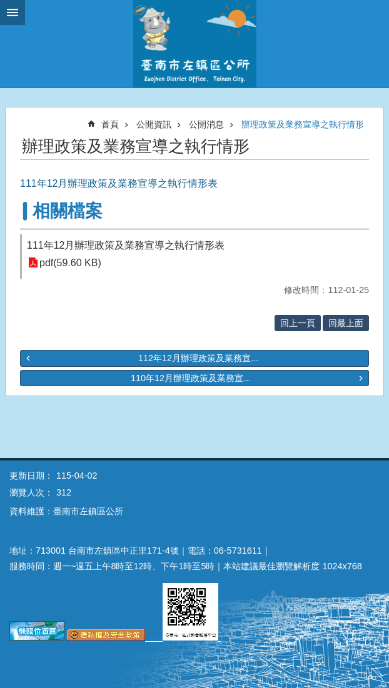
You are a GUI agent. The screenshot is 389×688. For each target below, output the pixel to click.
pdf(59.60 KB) (70, 262)
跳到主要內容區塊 (6, 6)
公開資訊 (153, 124)
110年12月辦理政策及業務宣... (191, 378)
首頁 (110, 124)
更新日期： (31, 476)
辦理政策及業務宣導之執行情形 (302, 124)
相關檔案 (68, 211)
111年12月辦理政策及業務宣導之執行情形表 (126, 245)
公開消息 (206, 124)
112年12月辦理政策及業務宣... (198, 358)
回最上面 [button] (345, 323)
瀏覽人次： (31, 492)
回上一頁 (297, 323)
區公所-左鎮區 (194, 43)
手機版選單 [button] (12, 12)
